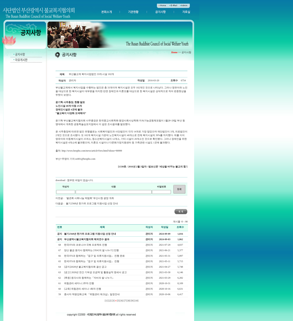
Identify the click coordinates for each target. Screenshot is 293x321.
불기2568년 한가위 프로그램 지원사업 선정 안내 (92, 203)
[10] (136, 300)
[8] (128, 300)
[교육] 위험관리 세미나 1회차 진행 (83, 288)
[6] (121, 300)
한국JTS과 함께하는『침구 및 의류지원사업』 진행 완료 (94, 255)
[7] (125, 300)
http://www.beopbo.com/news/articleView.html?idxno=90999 (92, 150)
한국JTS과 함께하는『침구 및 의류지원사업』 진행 (92, 261)
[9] (132, 300)
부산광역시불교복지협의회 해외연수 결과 (86, 239)
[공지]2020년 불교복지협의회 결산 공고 (85, 266)
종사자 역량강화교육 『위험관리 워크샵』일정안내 (92, 294)
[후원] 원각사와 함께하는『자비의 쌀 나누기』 (89, 277)
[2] (109, 300)
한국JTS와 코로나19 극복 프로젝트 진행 (86, 244)
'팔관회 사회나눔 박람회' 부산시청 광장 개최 (90, 198)
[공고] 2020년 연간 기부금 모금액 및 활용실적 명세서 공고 (95, 272)
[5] (118, 300)
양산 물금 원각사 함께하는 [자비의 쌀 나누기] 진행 (91, 250)
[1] (106, 300)
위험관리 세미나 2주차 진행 (79, 283)
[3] (113, 300)
